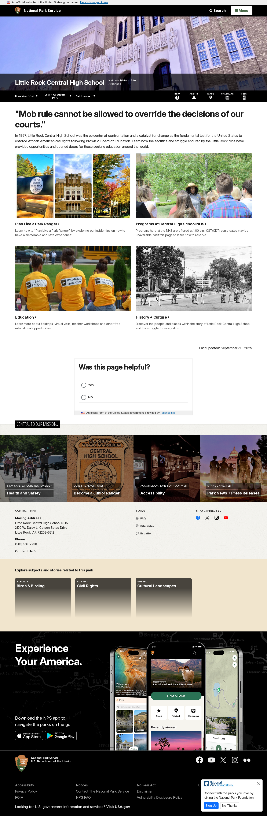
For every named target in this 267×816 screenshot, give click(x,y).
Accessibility (24, 785)
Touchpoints (167, 412)
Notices (82, 785)
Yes (91, 385)
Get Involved (85, 96)
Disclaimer (145, 791)
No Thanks (229, 805)
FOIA (19, 797)
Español (143, 533)
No (90, 397)
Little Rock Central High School (59, 82)
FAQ (141, 518)
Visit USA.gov (118, 807)
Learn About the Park (57, 96)
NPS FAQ (83, 797)
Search (217, 10)
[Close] (258, 783)
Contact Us (24, 551)
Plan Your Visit (26, 96)
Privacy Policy (26, 791)
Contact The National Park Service (102, 791)
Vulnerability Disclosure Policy (160, 797)
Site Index (145, 526)
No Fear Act (146, 785)
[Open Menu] (241, 10)
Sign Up (211, 805)
